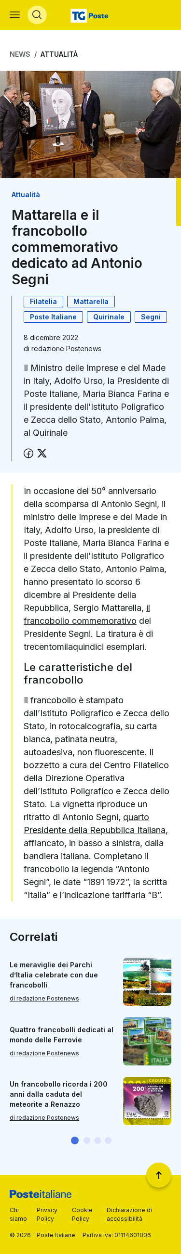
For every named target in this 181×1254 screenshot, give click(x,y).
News (20, 54)
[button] (75, 1140)
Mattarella (91, 301)
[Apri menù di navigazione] (15, 15)
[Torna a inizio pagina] (158, 1175)
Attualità (59, 54)
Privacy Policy (47, 1214)
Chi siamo (18, 1214)
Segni (151, 317)
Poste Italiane (53, 317)
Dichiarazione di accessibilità (129, 1214)
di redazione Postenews (44, 998)
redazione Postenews (66, 348)
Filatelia (43, 301)
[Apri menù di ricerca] (37, 15)
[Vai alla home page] (90, 15)
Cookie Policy (82, 1214)
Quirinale (109, 317)
